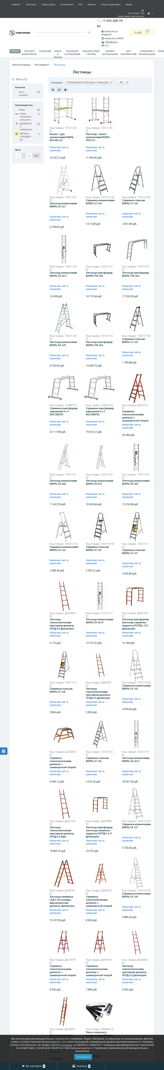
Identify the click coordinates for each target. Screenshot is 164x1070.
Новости (115, 4)
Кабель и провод (58, 54)
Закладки (90, 1033)
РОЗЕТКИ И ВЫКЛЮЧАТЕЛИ (29, 52)
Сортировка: (57, 82)
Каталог (15, 51)
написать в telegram (109, 33)
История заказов (95, 1028)
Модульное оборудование (72, 52)
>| (108, 933)
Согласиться (83, 1056)
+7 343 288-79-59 (133, 1034)
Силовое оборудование (110, 52)
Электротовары (21, 64)
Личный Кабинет (95, 1024)
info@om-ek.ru (109, 43)
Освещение (45, 51)
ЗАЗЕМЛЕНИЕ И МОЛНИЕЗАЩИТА (147, 52)
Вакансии (16, 1033)
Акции (101, 4)
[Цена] (18, 155)
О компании (37, 4)
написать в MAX (113, 38)
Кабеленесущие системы (91, 52)
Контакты (130, 4)
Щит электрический (128, 52)
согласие (66, 1045)
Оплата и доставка (83, 4)
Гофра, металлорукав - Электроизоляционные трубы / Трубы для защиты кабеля (63, 1028)
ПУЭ (51, 4)
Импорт (63, 4)
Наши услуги (18, 4)
